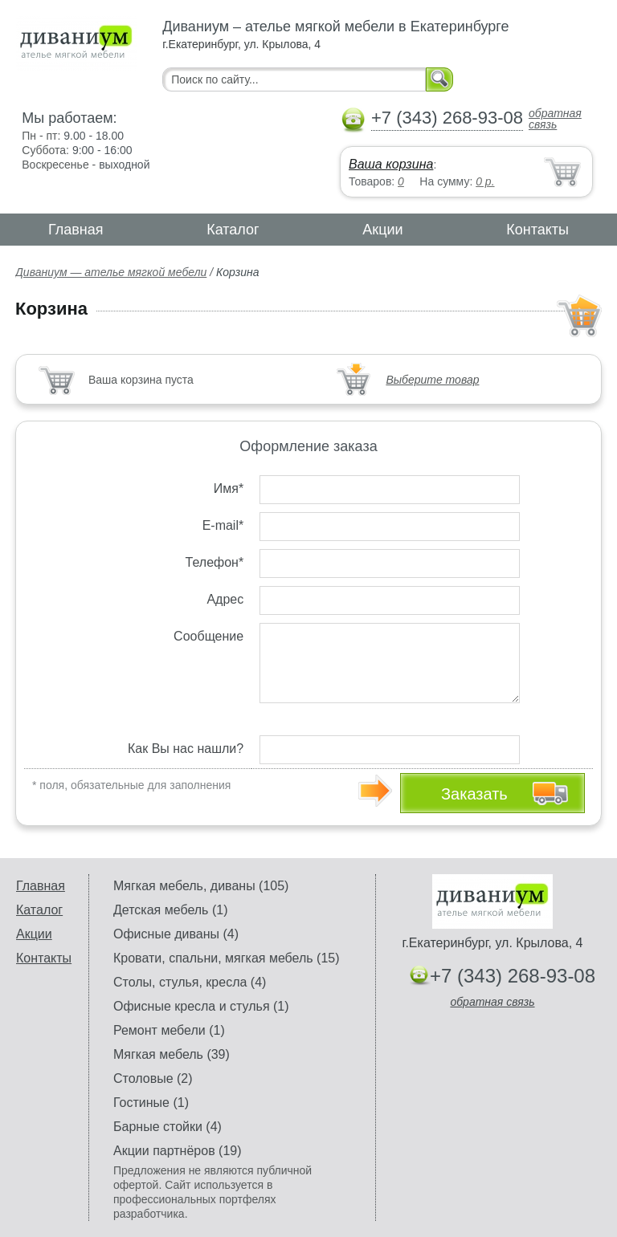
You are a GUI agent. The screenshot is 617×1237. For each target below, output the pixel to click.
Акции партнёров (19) (177, 1151)
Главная (76, 230)
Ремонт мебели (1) (169, 1030)
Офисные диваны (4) (176, 934)
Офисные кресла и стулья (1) (201, 1006)
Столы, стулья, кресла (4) (189, 982)
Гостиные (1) (151, 1102)
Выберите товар (432, 379)
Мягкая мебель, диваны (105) (200, 886)
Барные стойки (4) (167, 1126)
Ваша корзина (391, 164)
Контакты (537, 230)
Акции (382, 230)
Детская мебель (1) (170, 910)
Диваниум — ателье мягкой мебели (110, 272)
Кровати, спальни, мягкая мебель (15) (226, 958)
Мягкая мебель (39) (171, 1054)
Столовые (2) (153, 1078)
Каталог (232, 230)
